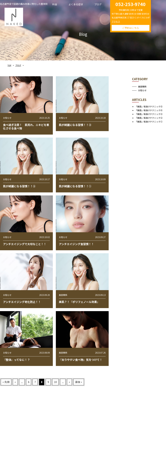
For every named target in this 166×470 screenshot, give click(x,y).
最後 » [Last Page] (78, 382)
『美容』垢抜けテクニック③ (149, 114)
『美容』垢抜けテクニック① (149, 121)
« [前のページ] (15, 382)
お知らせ (142, 90)
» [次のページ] (69, 382)
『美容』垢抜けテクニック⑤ (149, 106)
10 (55, 382)
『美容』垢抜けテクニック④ (149, 110)
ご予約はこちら (130, 28)
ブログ (18, 65)
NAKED (14, 16)
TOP (9, 65)
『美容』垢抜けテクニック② (149, 117)
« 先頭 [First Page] (6, 382)
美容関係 (142, 86)
